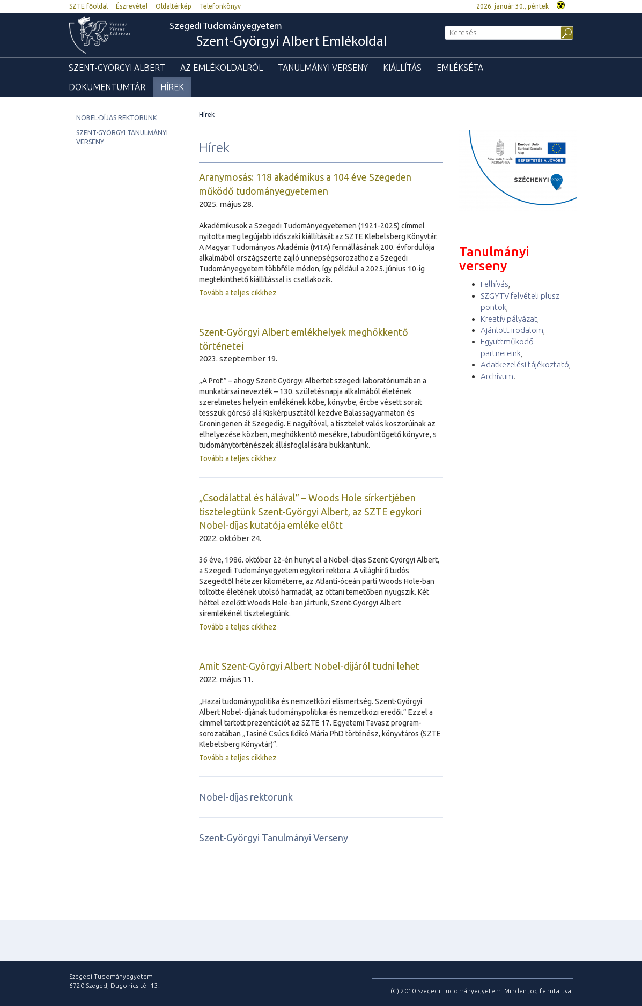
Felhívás (494, 284)
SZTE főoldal (88, 6)
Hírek (172, 87)
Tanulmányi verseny (323, 67)
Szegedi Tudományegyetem (278, 35)
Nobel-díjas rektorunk (116, 117)
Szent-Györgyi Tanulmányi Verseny (122, 137)
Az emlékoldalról (221, 67)
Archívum (497, 376)
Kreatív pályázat (509, 318)
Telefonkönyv (220, 6)
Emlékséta (460, 67)
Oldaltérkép (173, 6)
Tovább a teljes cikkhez (238, 293)
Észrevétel (131, 6)
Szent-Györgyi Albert (117, 67)
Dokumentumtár (107, 87)
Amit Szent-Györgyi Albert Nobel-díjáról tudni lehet (309, 666)
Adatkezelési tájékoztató (525, 364)
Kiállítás (402, 67)
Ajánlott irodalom (512, 330)
